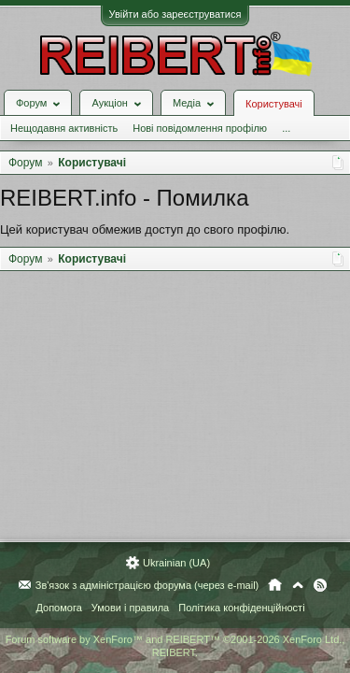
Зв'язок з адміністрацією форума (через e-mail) (147, 585)
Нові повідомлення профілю (200, 128)
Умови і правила (130, 607)
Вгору (297, 585)
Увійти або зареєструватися (175, 14)
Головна (275, 585)
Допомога (58, 607)
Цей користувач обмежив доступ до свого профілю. (144, 229)
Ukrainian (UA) (176, 562)
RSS (320, 585)
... (286, 128)
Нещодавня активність (64, 128)
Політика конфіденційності (241, 607)
